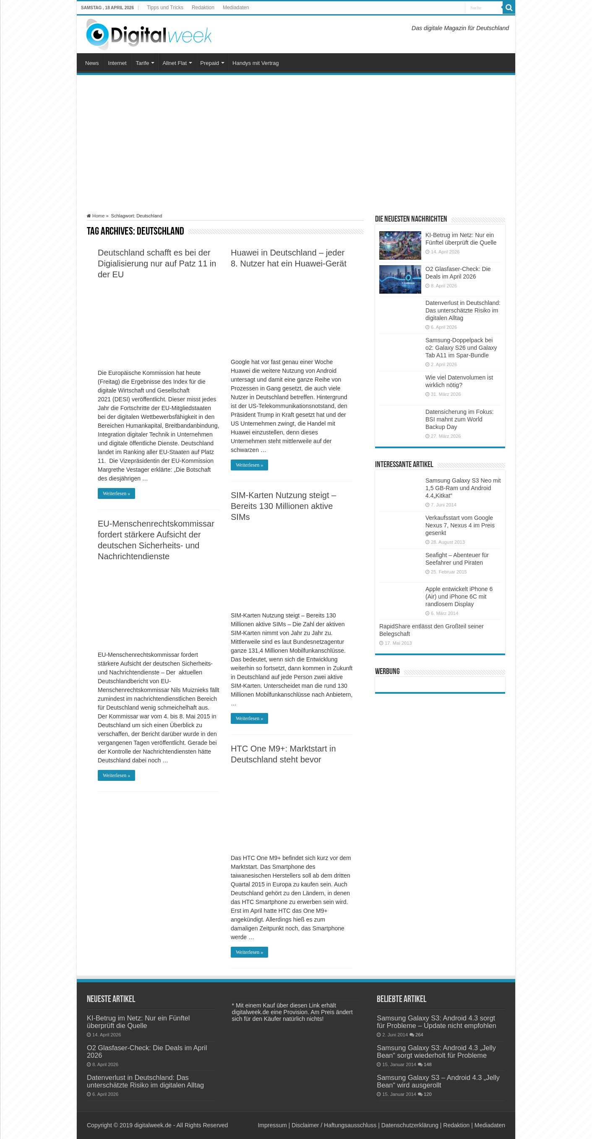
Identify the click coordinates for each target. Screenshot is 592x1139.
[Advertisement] (296, 144)
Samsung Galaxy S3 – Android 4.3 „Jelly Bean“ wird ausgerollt (438, 1081)
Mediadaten (236, 7)
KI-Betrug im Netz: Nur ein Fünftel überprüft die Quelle (138, 1021)
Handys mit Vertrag (255, 63)
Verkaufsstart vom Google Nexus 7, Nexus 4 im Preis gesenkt (460, 525)
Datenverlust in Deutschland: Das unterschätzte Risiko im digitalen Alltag (463, 310)
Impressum (272, 1125)
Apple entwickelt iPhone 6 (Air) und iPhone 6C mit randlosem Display (459, 596)
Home (95, 215)
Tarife (142, 63)
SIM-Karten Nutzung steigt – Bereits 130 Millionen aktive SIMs (283, 506)
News (92, 63)
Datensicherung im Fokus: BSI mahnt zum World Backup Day (459, 419)
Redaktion (203, 7)
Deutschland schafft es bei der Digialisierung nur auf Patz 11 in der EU (157, 263)
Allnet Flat (174, 63)
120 (428, 1094)
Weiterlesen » (116, 493)
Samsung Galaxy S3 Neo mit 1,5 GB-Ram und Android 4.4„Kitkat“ (463, 488)
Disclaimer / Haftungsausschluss (334, 1125)
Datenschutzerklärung (409, 1125)
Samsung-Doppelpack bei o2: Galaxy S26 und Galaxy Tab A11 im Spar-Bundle (461, 348)
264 (419, 1034)
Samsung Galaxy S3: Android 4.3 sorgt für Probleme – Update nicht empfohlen (436, 1021)
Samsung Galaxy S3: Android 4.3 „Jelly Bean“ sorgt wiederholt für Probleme (436, 1051)
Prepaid (209, 63)
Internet (117, 63)
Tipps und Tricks (165, 7)
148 (428, 1064)
